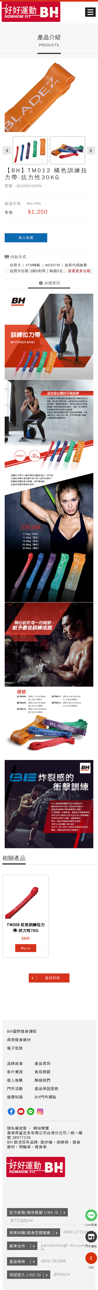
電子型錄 (15, 1048)
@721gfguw (22, 1220)
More (26, 948)
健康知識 (15, 1097)
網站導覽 (41, 1128)
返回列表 (52, 978)
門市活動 (15, 1088)
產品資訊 (43, 1063)
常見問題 (43, 1071)
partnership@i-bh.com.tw (64, 1247)
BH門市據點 (45, 1097)
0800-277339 (76, 1232)
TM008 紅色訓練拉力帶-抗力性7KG (26, 927)
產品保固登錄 (46, 1088)
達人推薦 (15, 1080)
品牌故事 (15, 1063)
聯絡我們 (43, 1080)
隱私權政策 (17, 1128)
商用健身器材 (19, 1039)
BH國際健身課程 (22, 1031)
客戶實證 (15, 1071)
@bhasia (62, 1274)
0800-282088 (53, 1260)
